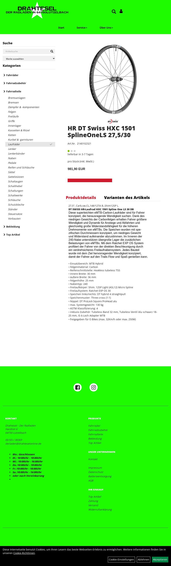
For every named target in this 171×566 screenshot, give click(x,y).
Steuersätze (15, 214)
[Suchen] (52, 51)
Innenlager (14, 125)
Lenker (12, 149)
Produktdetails (81, 197)
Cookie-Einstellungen (121, 559)
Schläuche (14, 200)
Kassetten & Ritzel (19, 130)
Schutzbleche (16, 204)
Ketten (12, 135)
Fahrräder (12, 75)
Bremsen (13, 102)
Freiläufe (13, 116)
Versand (93, 505)
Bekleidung (13, 226)
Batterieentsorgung (99, 476)
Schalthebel (15, 186)
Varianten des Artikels (127, 197)
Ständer (12, 209)
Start (61, 27)
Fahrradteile (13, 91)
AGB (90, 480)
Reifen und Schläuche (21, 167)
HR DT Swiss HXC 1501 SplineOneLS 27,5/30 (101, 131)
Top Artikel (13, 234)
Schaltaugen (15, 181)
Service (82, 27)
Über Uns (106, 27)
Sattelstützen (16, 176)
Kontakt (92, 459)
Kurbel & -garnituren (20, 139)
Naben (12, 158)
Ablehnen (143, 559)
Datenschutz (95, 472)
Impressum (95, 467)
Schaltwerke (15, 195)
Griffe (11, 121)
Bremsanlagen (16, 97)
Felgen (12, 111)
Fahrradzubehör (16, 83)
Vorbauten (14, 218)
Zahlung (93, 501)
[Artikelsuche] (114, 12)
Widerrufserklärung (100, 509)
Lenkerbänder (16, 153)
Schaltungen (15, 190)
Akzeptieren (160, 559)
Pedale (12, 162)
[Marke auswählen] (29, 58)
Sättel (11, 172)
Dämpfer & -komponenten (23, 107)
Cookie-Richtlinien (24, 553)
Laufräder (14, 144)
